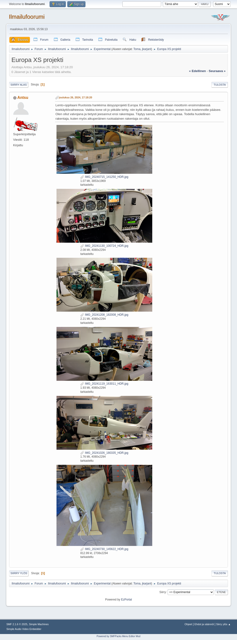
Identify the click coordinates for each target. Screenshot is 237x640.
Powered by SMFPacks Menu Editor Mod (119, 636)
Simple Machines (39, 624)
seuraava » (217, 71)
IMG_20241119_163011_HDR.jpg (104, 383)
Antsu (22, 97)
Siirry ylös (19, 573)
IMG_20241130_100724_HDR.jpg (104, 245)
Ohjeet (188, 624)
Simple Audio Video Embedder (23, 629)
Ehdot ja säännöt (204, 624)
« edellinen (197, 71)
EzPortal (126, 599)
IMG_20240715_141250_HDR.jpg (104, 177)
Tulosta (220, 84)
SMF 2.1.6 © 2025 (17, 624)
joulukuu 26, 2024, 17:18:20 (75, 97)
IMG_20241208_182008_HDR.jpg (104, 314)
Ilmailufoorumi (27, 16)
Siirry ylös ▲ (223, 624)
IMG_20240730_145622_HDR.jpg (104, 549)
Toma (136, 49)
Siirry (162, 592)
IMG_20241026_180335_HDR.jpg (104, 453)
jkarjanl (146, 49)
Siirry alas (19, 84)
